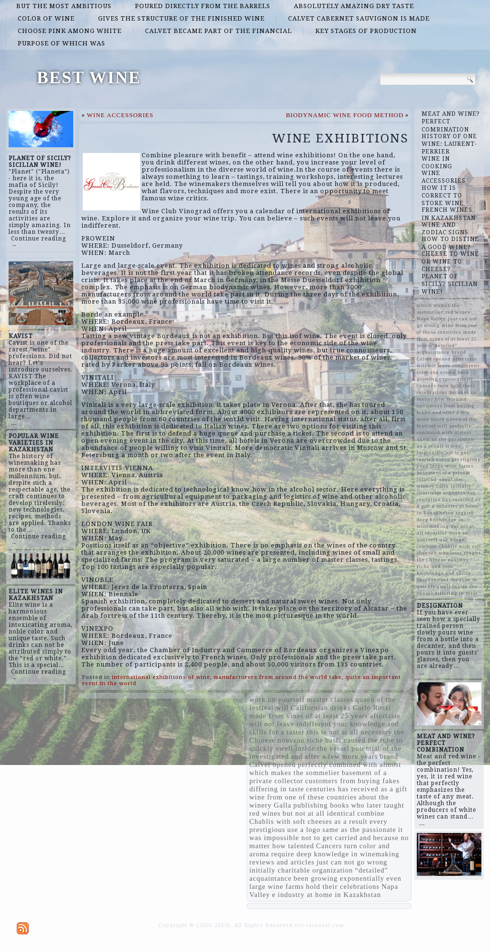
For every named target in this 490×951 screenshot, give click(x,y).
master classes (330, 699)
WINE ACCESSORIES (120, 115)
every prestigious (458, 459)
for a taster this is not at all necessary (330, 732)
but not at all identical (319, 813)
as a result (351, 821)
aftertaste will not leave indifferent (325, 720)
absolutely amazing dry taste (354, 6)
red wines (265, 813)
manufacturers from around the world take (278, 677)
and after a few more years (334, 756)
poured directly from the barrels (202, 6)
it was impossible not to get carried (326, 834)
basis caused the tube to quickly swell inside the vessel (326, 744)
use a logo (303, 829)
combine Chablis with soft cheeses (317, 817)
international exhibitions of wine (161, 677)
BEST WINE (89, 77)
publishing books (321, 805)
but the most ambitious (63, 6)
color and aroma (436, 372)
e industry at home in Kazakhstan (326, 894)
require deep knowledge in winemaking (335, 854)
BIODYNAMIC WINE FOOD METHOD (344, 115)
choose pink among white (70, 30)
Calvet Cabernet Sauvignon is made (359, 18)
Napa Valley (431, 318)
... (14, 423)
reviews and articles (281, 862)
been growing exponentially (339, 878)
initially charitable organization (301, 870)
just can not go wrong (351, 862)
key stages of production (366, 30)
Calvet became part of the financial (218, 30)
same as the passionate (359, 829)
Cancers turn (336, 846)
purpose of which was (61, 43)
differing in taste (276, 789)
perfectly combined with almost (349, 764)
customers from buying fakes (352, 781)
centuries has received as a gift (356, 789)
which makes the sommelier (294, 772)
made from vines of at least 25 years (308, 716)
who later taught (377, 805)
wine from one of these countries (303, 797)
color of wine (46, 18)
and (365, 838)
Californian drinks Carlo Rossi (341, 707)
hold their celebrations (342, 886)
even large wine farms (445, 466)
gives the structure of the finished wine (181, 18)
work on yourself (277, 699)
